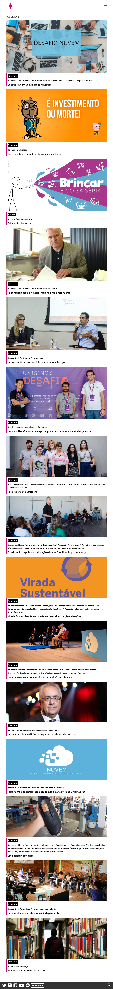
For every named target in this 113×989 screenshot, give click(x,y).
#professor (86, 484)
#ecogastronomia (67, 605)
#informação (90, 669)
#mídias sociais (48, 787)
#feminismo (13, 548)
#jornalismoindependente (44, 909)
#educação (28, 80)
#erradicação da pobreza (92, 545)
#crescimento (77, 845)
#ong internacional (22, 851)
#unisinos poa (78, 548)
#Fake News (77, 669)
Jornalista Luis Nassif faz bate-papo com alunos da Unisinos (42, 734)
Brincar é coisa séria (19, 223)
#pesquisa (52, 288)
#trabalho (37, 851)
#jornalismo (40, 80)
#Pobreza (24, 548)
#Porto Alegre (37, 548)
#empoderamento (40, 848)
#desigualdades (48, 545)
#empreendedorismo (59, 848)
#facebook (65, 669)
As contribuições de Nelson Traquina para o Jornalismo (39, 292)
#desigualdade (50, 605)
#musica (98, 609)
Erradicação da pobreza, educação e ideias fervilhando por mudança (47, 552)
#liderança (76, 848)
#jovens (32, 427)
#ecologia (81, 605)
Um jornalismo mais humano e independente (34, 913)
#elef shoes (24, 848)
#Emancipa (74, 545)
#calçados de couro (45, 845)
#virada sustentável (18, 487)
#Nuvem (81, 673)
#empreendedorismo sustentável (23, 609)
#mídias (35, 787)
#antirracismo (32, 545)
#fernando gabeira (83, 609)
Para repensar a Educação (22, 491)
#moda (86, 848)
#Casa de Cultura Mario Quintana (39, 484)
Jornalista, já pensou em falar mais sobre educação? (37, 362)
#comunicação (14, 80)
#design (11, 427)
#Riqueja (66, 548)
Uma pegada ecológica (21, 855)
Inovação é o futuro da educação (26, 970)
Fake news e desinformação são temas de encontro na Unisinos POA (47, 791)
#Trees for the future (53, 851)
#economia (13, 730)
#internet (12, 673)
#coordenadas (62, 845)
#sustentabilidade (16, 545)
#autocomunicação (16, 669)
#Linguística (23, 673)
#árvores (30, 845)
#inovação (24, 966)
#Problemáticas (53, 548)
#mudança (43, 427)
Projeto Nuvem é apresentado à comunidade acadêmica (40, 676)
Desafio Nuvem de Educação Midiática (30, 84)
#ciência (11, 150)
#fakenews (24, 787)
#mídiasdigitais (51, 730)
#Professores (99, 484)
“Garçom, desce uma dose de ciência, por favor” (35, 153)
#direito (42, 669)
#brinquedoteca (24, 219)
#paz (10, 612)
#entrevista (24, 358)
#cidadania (32, 669)
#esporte (68, 609)
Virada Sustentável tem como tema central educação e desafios (44, 616)
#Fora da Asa (73, 484)
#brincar (11, 219)
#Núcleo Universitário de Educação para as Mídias (69, 80)
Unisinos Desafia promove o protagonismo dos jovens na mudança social (50, 431)
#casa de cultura (15, 484)
